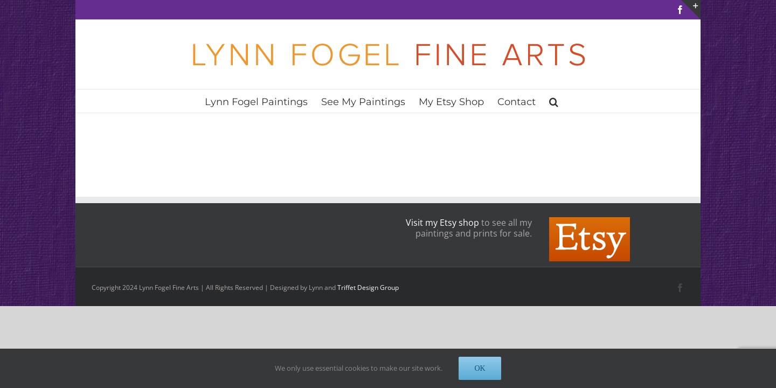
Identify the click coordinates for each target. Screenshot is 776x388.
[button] (581, 101)
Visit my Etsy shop (442, 222)
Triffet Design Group (368, 287)
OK (479, 368)
